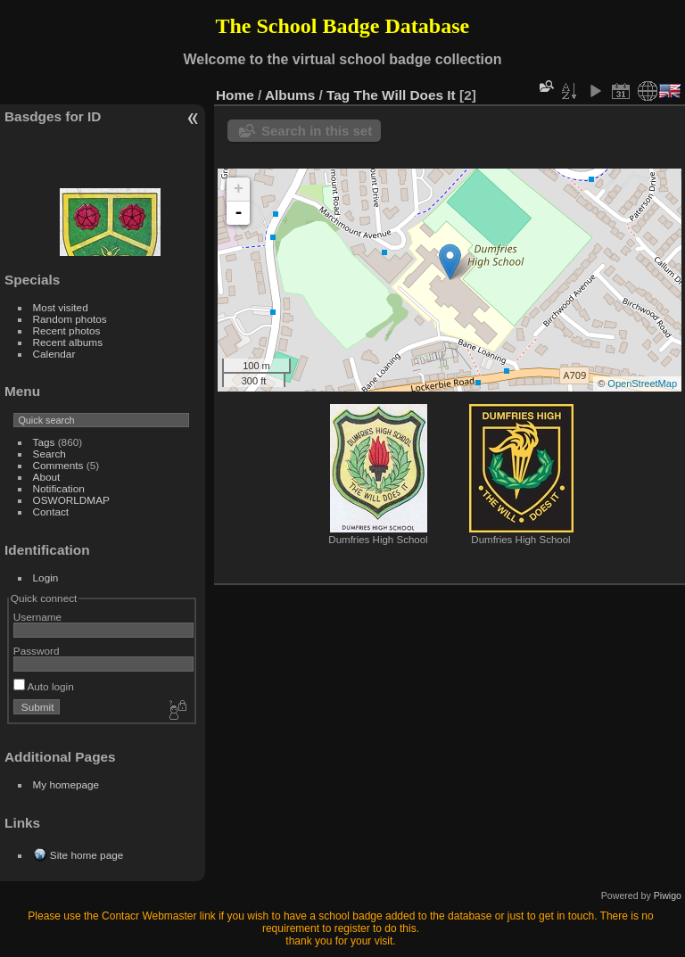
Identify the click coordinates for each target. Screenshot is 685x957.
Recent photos (67, 330)
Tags (44, 442)
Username (37, 617)
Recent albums (68, 342)
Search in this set (316, 130)
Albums (290, 95)
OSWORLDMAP (71, 500)
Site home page (86, 855)
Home (235, 95)
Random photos (70, 319)
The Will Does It (405, 95)
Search (49, 453)
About (47, 477)
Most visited (60, 307)
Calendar (54, 353)
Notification (59, 488)
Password (36, 650)
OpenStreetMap (642, 383)
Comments (58, 465)
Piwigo (667, 895)
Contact (51, 511)
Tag (338, 95)
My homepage (66, 784)
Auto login (43, 686)
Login (46, 577)
